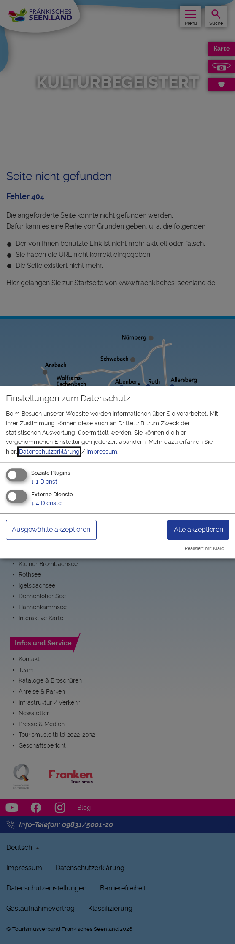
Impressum (101, 451)
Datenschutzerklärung (49, 451)
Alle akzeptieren (198, 529)
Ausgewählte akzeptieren (51, 529)
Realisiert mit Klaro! (205, 548)
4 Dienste (46, 503)
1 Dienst (44, 482)
